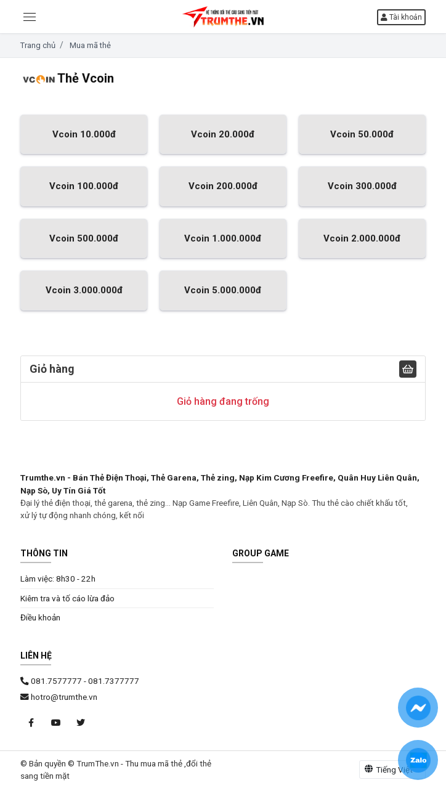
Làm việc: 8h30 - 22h (57, 578)
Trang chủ (37, 45)
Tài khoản (401, 17)
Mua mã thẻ (90, 45)
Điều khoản (40, 617)
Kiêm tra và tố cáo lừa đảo (67, 598)
